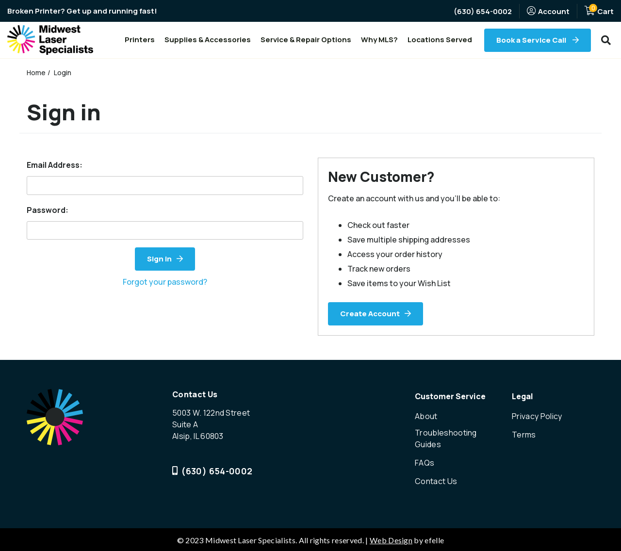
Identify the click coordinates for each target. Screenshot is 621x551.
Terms (524, 434)
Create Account (370, 313)
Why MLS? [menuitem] (379, 39)
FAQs (424, 462)
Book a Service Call (532, 40)
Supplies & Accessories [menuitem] (207, 39)
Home (36, 72)
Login (63, 72)
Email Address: (54, 165)
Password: (47, 210)
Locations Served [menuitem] (440, 39)
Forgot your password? (165, 281)
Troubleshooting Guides (446, 438)
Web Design (391, 539)
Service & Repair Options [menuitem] (306, 39)
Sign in (159, 259)
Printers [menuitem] (140, 39)
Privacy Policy (537, 416)
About (426, 416)
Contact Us (436, 480)
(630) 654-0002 (483, 11)
